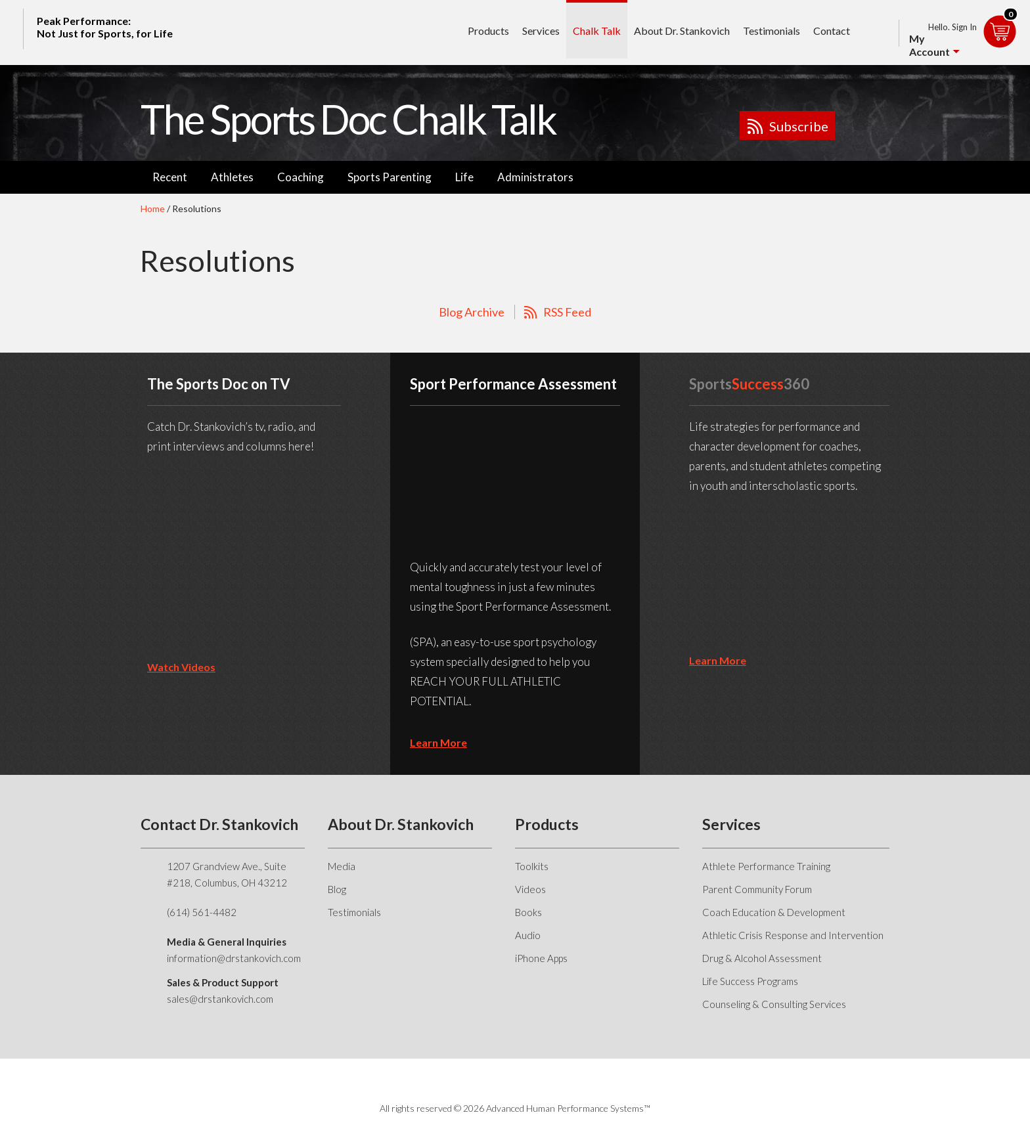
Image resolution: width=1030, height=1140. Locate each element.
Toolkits (532, 866)
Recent (169, 177)
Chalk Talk (597, 30)
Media (341, 866)
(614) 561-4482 (201, 912)
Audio (528, 935)
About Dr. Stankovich (682, 30)
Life (464, 177)
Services (541, 30)
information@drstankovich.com (234, 958)
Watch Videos (181, 667)
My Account (929, 45)
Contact (831, 30)
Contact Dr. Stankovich (219, 824)
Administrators (535, 177)
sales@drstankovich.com (220, 999)
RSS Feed (567, 312)
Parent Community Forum (757, 889)
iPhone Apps (541, 958)
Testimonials (771, 30)
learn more (438, 742)
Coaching (300, 177)
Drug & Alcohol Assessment (762, 958)
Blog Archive (471, 312)
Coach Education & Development (773, 912)
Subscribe (798, 126)
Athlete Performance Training (766, 866)
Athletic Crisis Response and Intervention (793, 935)
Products (488, 30)
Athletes (232, 177)
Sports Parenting (389, 177)
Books (528, 912)
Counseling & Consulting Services (774, 1004)
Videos (530, 889)
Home (153, 208)
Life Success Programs (750, 981)
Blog (337, 889)
